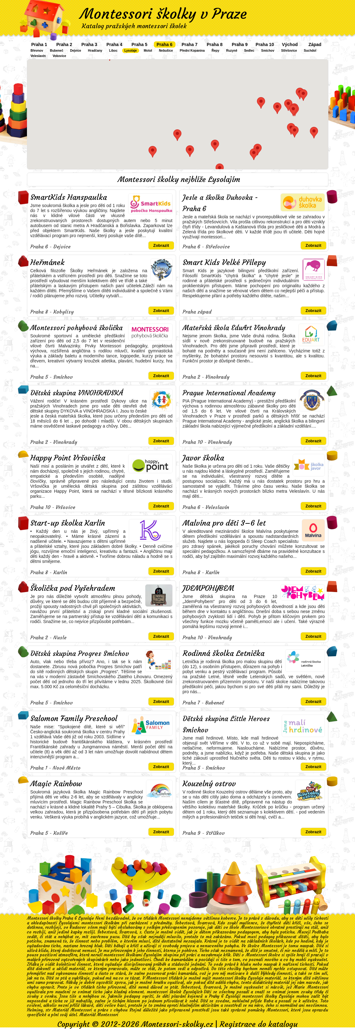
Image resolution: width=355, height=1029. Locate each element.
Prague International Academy (229, 393)
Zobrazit (161, 245)
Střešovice (289, 50)
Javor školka (203, 458)
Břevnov (37, 50)
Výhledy (268, 973)
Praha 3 (89, 44)
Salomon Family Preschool (73, 718)
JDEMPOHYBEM (208, 588)
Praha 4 (115, 44)
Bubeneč (56, 50)
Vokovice (59, 56)
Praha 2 (64, 44)
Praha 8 (215, 44)
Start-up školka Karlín (67, 523)
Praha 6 (165, 44)
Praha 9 (240, 44)
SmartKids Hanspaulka (68, 197)
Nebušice (166, 50)
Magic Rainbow (56, 783)
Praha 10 (265, 44)
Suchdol (310, 50)
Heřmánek (47, 262)
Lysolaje (130, 50)
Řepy (215, 50)
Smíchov (267, 50)
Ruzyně (232, 50)
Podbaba (320, 932)
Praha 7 (190, 44)
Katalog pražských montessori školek (134, 26)
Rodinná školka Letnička (223, 653)
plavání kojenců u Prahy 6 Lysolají (205, 996)
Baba (268, 1001)
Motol (148, 50)
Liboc (113, 50)
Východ (290, 44)
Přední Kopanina (192, 50)
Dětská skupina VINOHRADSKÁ (76, 393)
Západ (314, 44)
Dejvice (75, 50)
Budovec (78, 927)
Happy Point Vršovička (67, 458)
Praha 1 (39, 44)
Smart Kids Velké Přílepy (224, 262)
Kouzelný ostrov (209, 783)
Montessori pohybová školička (76, 328)
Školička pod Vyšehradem (72, 588)
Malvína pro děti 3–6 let (224, 523)
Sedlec (249, 50)
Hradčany (95, 50)
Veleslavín (38, 56)
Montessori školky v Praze (163, 14)
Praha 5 (140, 44)
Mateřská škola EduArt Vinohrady (234, 328)
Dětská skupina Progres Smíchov (79, 653)
